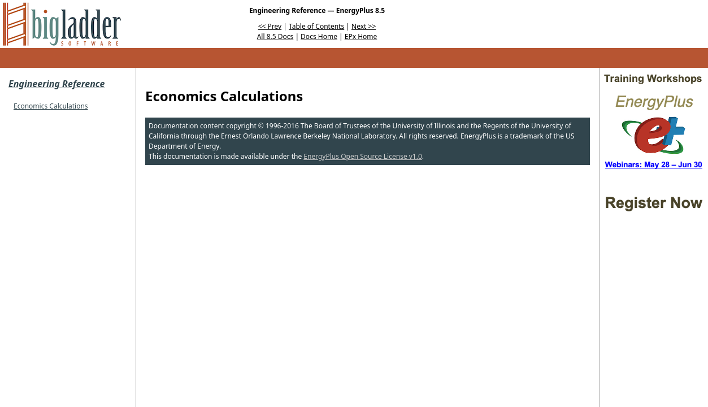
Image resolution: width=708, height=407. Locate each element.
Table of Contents (316, 26)
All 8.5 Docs (275, 36)
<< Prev (269, 26)
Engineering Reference (56, 83)
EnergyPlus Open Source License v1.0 (362, 156)
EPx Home (361, 36)
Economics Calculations (51, 106)
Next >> (363, 26)
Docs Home (319, 36)
